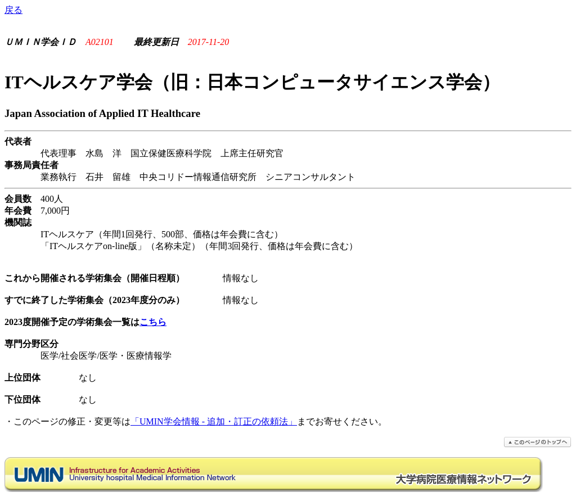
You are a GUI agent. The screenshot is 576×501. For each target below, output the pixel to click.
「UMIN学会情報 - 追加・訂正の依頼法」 (213, 421)
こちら (153, 322)
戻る (13, 10)
